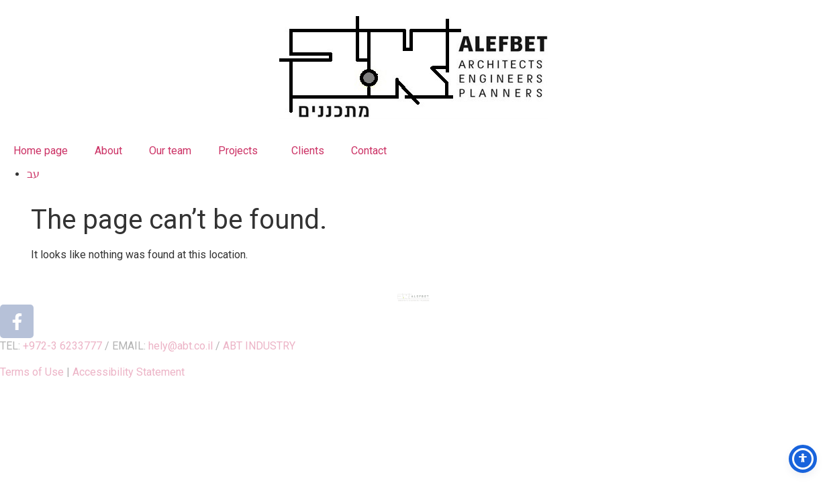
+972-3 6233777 (62, 345)
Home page (40, 150)
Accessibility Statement (128, 372)
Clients (307, 150)
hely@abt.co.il (180, 345)
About (108, 150)
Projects (241, 151)
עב (33, 174)
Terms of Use (32, 372)
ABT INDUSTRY (259, 345)
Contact (369, 150)
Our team (170, 150)
